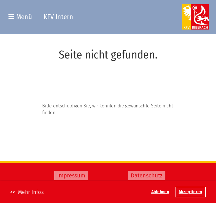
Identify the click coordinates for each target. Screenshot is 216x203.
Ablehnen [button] (160, 192)
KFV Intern (58, 17)
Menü (20, 17)
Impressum (71, 175)
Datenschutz (147, 175)
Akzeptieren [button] (190, 192)
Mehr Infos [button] (31, 192)
